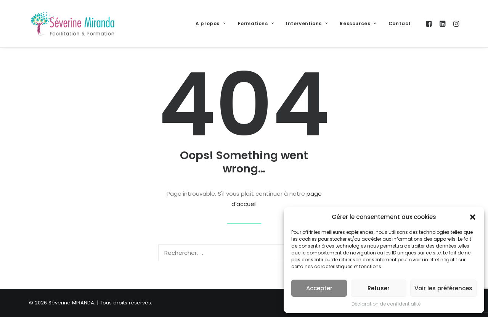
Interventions (306, 23)
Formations (256, 23)
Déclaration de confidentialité (386, 304)
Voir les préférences (443, 288)
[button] (473, 217)
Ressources (358, 23)
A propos (210, 23)
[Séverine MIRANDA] (72, 23)
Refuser (379, 288)
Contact (399, 23)
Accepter (319, 288)
